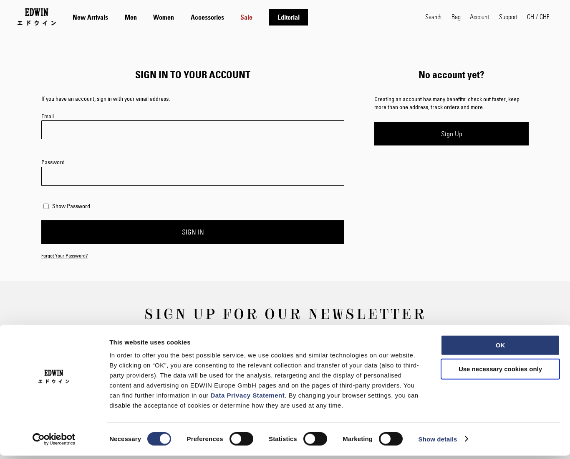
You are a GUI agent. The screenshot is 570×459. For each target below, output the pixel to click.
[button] (538, 16)
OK (500, 348)
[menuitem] (90, 17)
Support (508, 16)
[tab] (240, 17)
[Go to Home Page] (37, 16)
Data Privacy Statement (247, 398)
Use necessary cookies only (500, 372)
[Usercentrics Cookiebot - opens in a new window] (54, 442)
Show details (438, 442)
